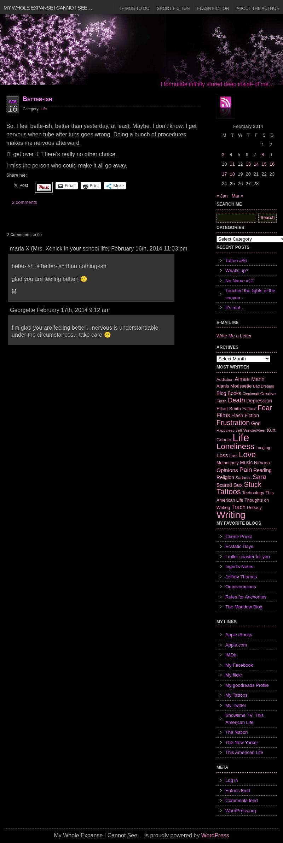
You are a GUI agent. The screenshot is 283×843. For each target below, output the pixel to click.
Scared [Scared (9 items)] (224, 485)
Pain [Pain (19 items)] (245, 469)
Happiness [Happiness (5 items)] (225, 430)
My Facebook (239, 665)
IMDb (230, 655)
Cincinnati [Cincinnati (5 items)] (250, 393)
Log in (231, 780)
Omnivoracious (240, 586)
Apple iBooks (238, 634)
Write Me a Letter (234, 335)
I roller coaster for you (247, 556)
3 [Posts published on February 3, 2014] (223, 154)
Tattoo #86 (236, 260)
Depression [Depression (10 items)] (259, 400)
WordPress (215, 835)
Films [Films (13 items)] (223, 415)
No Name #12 (239, 280)
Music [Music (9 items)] (246, 462)
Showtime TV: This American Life (244, 719)
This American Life (244, 752)
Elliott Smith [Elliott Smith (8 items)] (228, 408)
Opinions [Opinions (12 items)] (227, 470)
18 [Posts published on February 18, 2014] (232, 174)
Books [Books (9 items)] (234, 393)
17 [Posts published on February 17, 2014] (224, 174)
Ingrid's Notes (239, 566)
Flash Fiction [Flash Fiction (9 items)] (245, 415)
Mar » (237, 196)
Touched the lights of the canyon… (250, 294)
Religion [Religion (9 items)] (225, 477)
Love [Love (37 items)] (247, 454)
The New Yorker (241, 742)
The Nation (236, 732)
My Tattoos (236, 695)
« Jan (222, 196)
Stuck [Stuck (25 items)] (252, 484)
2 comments (24, 202)
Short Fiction (173, 8)
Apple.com (236, 645)
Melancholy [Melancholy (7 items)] (227, 462)
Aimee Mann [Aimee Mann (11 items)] (250, 379)
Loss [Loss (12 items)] (222, 455)
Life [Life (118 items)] (240, 437)
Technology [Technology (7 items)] (253, 492)
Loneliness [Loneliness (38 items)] (235, 446)
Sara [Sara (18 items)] (259, 477)
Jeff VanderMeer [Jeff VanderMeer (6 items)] (251, 430)
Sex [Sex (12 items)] (238, 485)
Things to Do (134, 8)
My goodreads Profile (247, 685)
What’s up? (236, 270)
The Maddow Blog (243, 606)
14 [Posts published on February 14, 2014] (256, 164)
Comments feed (241, 800)
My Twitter (235, 705)
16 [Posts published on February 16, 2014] (272, 164)
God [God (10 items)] (256, 423)
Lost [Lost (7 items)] (233, 455)
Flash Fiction (213, 8)
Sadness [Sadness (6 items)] (244, 477)
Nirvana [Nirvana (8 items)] (262, 462)
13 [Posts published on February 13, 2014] (248, 164)
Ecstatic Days (239, 546)
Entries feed (237, 790)
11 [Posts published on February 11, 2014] (232, 164)
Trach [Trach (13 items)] (238, 507)
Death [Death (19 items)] (236, 400)
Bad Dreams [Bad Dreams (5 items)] (263, 386)
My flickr (233, 675)
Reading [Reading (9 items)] (262, 470)
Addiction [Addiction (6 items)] (224, 379)
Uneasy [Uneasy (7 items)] (254, 507)
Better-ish (37, 98)
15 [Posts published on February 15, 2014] (263, 164)
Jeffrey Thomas (241, 576)
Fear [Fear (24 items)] (265, 408)
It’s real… (235, 307)
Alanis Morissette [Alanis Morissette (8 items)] (234, 386)
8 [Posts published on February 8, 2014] (262, 154)
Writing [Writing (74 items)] (231, 514)
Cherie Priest (238, 536)
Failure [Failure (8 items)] (249, 408)
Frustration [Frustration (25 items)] (233, 422)
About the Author (257, 8)
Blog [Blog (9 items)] (221, 393)
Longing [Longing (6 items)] (262, 447)
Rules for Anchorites (245, 597)
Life (44, 109)
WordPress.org (240, 810)
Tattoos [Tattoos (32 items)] (228, 492)
